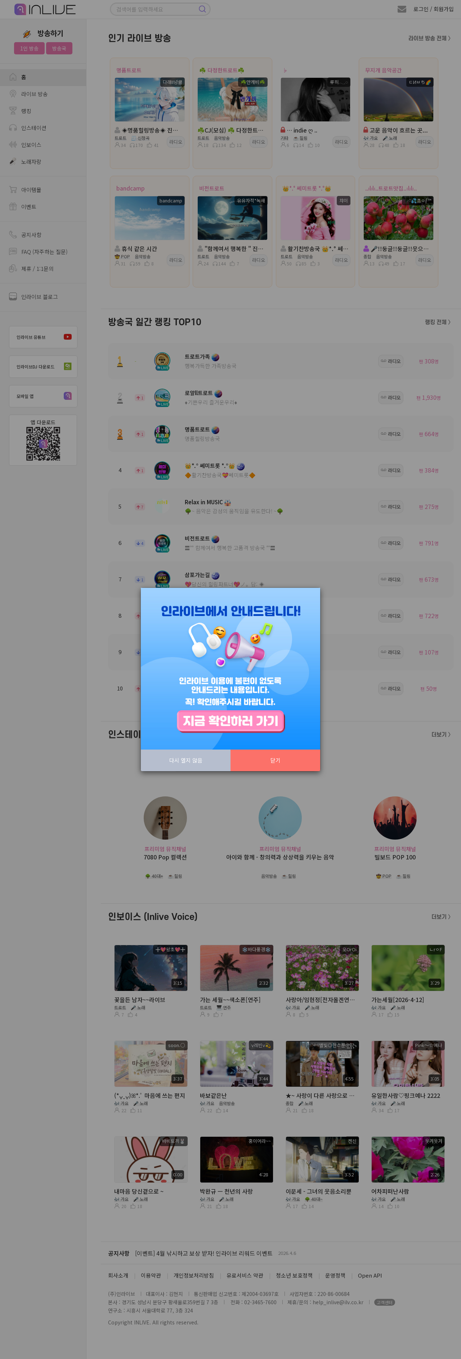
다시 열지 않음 (185, 760)
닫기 (275, 760)
